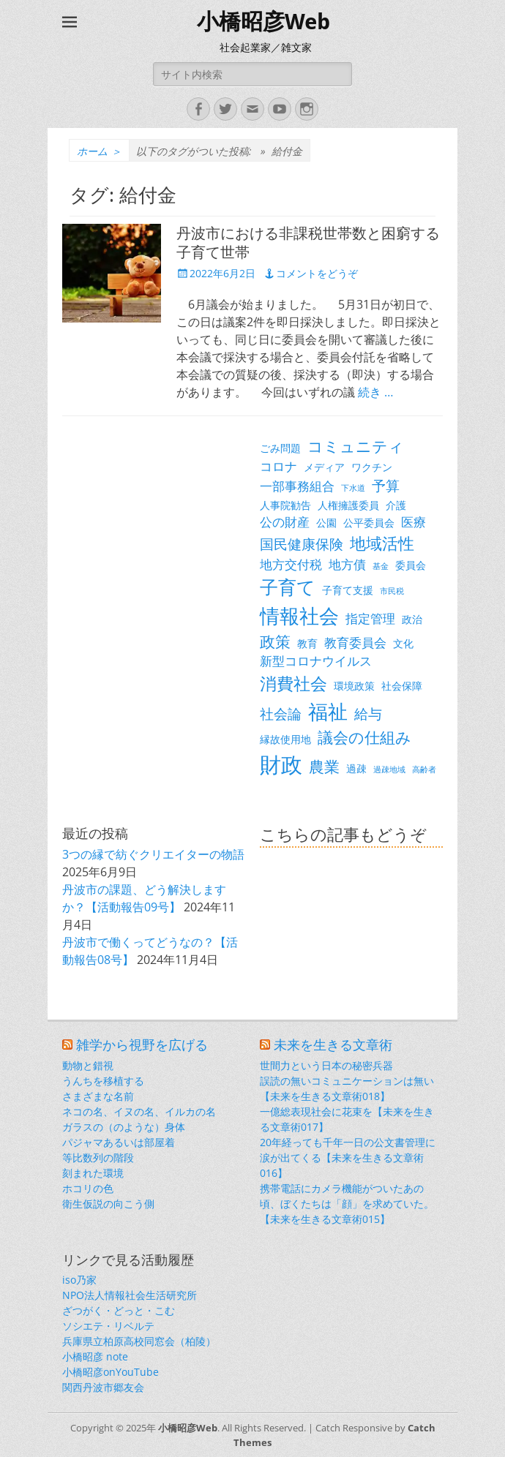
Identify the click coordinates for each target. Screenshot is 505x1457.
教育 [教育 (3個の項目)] (307, 643)
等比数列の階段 (98, 1157)
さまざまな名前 (98, 1096)
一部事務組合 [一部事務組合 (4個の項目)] (297, 486)
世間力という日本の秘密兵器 (326, 1065)
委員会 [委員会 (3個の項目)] (410, 565)
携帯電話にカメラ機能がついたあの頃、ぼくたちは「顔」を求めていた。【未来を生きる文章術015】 (347, 1203)
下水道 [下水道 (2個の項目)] (353, 488)
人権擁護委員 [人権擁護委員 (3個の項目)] (348, 505)
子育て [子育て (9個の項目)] (287, 587)
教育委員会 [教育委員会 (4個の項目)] (355, 642)
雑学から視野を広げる (142, 1045)
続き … (375, 392)
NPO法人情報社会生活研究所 (129, 1295)
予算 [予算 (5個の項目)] (386, 485)
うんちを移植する (103, 1081)
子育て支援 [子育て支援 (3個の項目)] (347, 590)
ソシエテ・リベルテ (108, 1326)
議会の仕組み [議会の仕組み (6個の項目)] (364, 737)
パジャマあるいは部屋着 (118, 1142)
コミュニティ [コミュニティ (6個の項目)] (355, 446)
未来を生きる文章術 (333, 1045)
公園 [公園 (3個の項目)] (326, 523)
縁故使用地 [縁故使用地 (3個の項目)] (285, 739)
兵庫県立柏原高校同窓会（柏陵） (139, 1341)
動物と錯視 (87, 1065)
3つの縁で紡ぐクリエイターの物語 (153, 854)
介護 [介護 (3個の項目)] (396, 505)
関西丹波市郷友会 (103, 1387)
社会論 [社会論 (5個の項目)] (281, 713)
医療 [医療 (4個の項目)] (413, 521)
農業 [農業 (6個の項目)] (324, 766)
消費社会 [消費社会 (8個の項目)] (293, 683)
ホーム (99, 151)
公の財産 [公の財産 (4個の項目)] (285, 521)
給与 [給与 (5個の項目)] (368, 713)
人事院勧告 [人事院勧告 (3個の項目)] (285, 505)
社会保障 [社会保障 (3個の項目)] (401, 686)
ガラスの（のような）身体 (123, 1127)
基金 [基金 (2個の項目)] (381, 566)
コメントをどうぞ (317, 273)
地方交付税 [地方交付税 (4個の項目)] (291, 564)
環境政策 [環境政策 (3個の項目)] (354, 686)
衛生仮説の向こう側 (108, 1204)
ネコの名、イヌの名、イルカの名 (139, 1111)
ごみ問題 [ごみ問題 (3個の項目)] (280, 448)
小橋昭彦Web (263, 21)
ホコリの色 (87, 1188)
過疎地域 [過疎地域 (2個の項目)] (389, 769)
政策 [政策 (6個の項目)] (275, 641)
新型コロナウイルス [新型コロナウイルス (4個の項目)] (316, 660)
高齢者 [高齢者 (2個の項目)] (424, 769)
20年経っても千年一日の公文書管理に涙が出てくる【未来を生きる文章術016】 (347, 1157)
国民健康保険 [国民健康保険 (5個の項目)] (301, 544)
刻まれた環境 (93, 1173)
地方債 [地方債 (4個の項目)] (347, 564)
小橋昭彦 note (95, 1356)
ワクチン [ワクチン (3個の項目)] (371, 467)
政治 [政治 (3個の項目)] (412, 619)
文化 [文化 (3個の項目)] (403, 643)
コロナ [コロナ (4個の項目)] (278, 466)
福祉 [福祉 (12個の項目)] (328, 711)
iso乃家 (79, 1280)
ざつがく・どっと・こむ (118, 1310)
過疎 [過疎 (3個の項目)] (356, 768)
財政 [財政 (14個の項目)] (281, 764)
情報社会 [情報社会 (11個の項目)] (299, 616)
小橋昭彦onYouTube (110, 1372)
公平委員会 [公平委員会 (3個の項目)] (368, 523)
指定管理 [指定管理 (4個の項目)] (370, 618)
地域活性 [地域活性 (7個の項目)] (382, 543)
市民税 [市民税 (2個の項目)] (392, 591)
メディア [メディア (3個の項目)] (324, 467)
